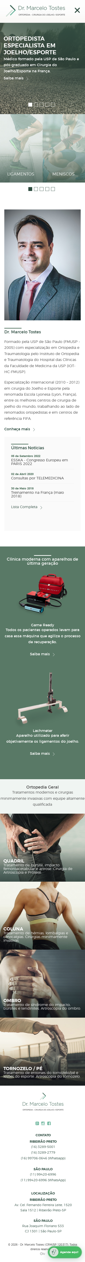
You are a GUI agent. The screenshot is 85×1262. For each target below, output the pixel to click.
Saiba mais (14, 78)
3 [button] (42, 105)
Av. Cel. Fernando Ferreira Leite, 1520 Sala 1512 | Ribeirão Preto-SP (43, 1208)
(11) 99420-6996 (43, 1174)
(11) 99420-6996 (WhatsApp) (43, 1180)
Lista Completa (24, 507)
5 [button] (53, 105)
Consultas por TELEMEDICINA (37, 478)
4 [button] (47, 105)
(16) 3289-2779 (43, 1152)
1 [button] (30, 105)
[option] (42, 53)
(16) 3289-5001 (43, 1147)
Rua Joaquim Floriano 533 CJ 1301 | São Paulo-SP (43, 1229)
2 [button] (36, 105)
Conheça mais (17, 429)
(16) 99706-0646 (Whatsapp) (43, 1158)
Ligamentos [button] (20, 174)
